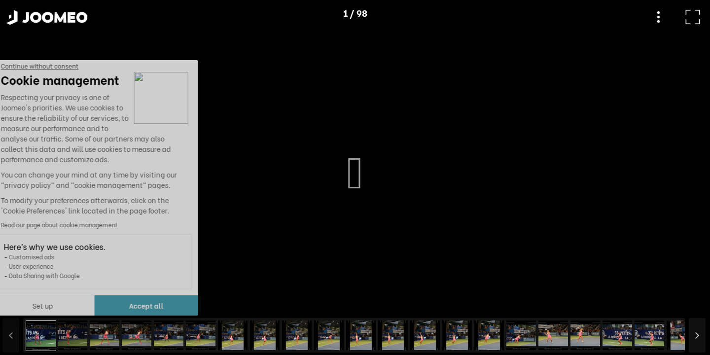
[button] (26, 304)
